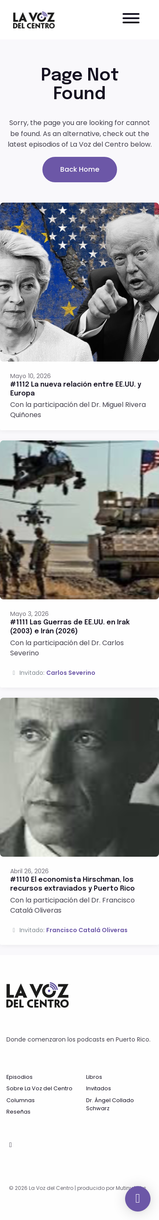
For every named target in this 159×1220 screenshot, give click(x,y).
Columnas (20, 1100)
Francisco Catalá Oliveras (87, 930)
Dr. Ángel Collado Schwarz (110, 1104)
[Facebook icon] (10, 1145)
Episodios (19, 1077)
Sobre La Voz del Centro (39, 1088)
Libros (94, 1077)
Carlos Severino (70, 672)
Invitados (98, 1088)
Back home (79, 169)
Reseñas (18, 1111)
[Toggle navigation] (131, 20)
